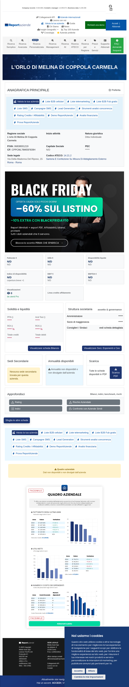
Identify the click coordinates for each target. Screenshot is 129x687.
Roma (10, 162)
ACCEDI (56, 683)
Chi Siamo (53, 26)
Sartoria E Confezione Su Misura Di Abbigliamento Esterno (76, 159)
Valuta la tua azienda (52, 23)
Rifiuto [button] (91, 671)
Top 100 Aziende (70, 30)
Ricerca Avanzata (22, 43)
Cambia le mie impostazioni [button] (88, 677)
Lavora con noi (58, 20)
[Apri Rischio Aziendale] (93, 402)
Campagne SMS (41, 108)
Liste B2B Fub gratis (105, 101)
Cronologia (47, 33)
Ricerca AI (65, 43)
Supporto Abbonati (105, 43)
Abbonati (116, 26)
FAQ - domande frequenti (117, 45)
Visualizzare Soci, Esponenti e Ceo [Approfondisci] (102, 348)
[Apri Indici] (35, 409)
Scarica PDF (116, 372)
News (65, 26)
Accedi (115, 23)
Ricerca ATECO (75, 43)
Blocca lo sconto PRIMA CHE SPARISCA (39, 242)
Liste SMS (21, 108)
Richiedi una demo (96, 25)
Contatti (50, 668)
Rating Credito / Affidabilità (29, 115)
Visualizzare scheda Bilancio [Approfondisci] (44, 348)
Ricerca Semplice (11, 43)
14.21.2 (67, 155)
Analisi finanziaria (87, 115)
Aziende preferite (66, 33)
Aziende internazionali (69, 17)
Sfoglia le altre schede (17, 420)
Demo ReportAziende (60, 115)
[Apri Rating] (35, 402)
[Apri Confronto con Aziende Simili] (93, 409)
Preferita (114, 90)
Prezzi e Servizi (95, 45)
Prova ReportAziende (26, 122)
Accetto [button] (78, 671)
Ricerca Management (52, 43)
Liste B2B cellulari (53, 101)
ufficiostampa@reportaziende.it (57, 659)
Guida (71, 23)
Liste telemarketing (78, 101)
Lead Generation (65, 108)
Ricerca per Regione (85, 45)
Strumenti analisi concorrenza (95, 108)
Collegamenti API (45, 17)
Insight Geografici (47, 30)
